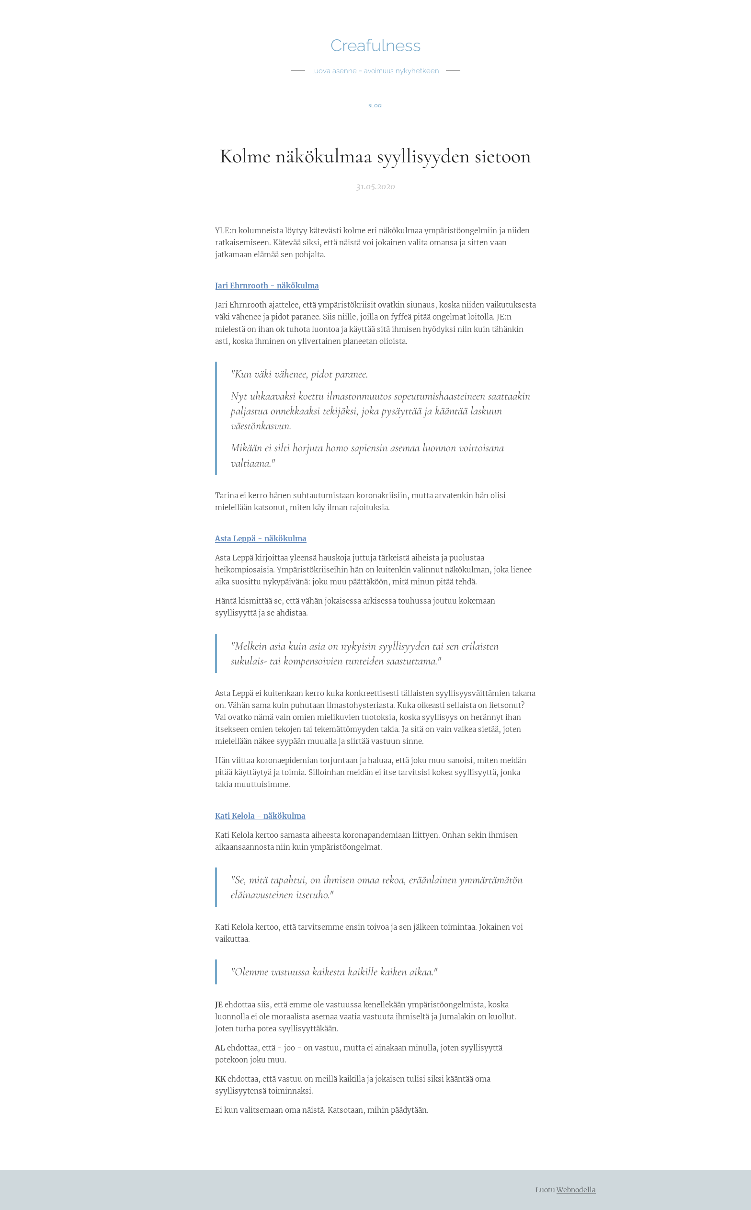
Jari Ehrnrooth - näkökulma (267, 285)
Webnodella (576, 1190)
